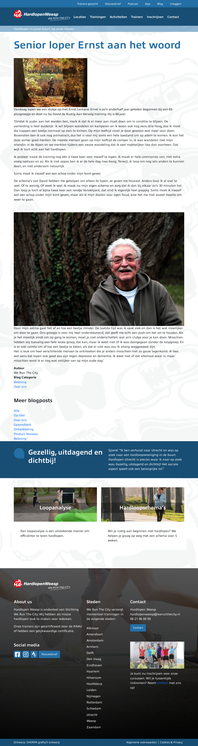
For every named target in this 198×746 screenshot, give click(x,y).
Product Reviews (26, 434)
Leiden (91, 690)
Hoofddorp (94, 684)
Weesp (91, 721)
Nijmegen (94, 696)
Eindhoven (94, 665)
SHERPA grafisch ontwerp (43, 742)
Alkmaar (93, 628)
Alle (16, 411)
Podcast (133, 3)
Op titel (19, 415)
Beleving (20, 382)
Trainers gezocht (87, 3)
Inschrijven (155, 17)
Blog (160, 3)
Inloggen (175, 3)
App (147, 3)
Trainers (137, 17)
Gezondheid (22, 424)
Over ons (20, 386)
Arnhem (92, 647)
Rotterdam (94, 702)
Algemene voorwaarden (141, 742)
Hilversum (94, 677)
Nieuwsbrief (113, 3)
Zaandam (94, 727)
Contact (173, 17)
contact (162, 683)
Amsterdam (95, 640)
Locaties (80, 17)
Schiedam (94, 708)
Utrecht (92, 715)
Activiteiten (118, 17)
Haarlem (93, 671)
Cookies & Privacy (171, 742)
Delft (90, 653)
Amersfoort (95, 634)
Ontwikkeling (23, 429)
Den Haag (94, 659)
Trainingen (98, 17)
